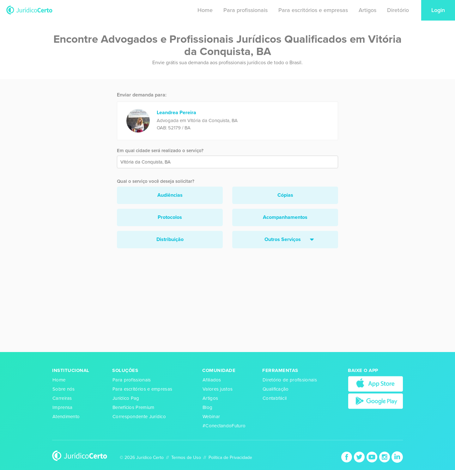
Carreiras (62, 398)
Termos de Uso (186, 457)
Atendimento (66, 416)
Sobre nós (63, 389)
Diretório (398, 10)
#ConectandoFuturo (224, 426)
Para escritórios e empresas (313, 10)
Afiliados (212, 380)
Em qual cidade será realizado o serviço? (160, 150)
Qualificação (276, 389)
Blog (207, 407)
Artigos (367, 10)
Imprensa (62, 407)
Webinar (211, 416)
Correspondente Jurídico (139, 416)
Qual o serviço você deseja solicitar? (155, 181)
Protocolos (170, 217)
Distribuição (170, 239)
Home (205, 10)
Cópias (285, 195)
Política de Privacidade (230, 457)
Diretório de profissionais (290, 380)
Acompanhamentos (285, 217)
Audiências (170, 195)
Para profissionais (245, 10)
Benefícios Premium (133, 407)
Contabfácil (275, 398)
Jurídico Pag (125, 398)
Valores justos (218, 389)
